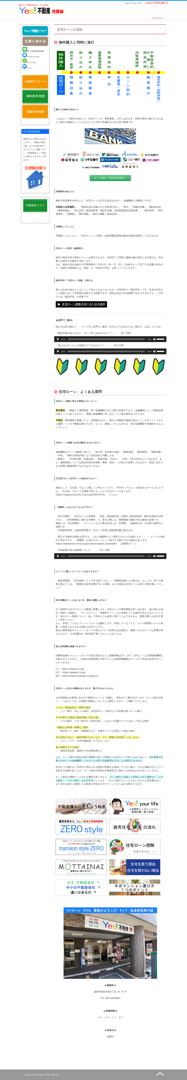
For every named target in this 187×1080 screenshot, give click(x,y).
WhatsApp (29, 62)
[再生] (58, 339)
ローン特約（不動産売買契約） (110, 178)
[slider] (106, 339)
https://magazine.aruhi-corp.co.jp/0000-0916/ (80, 494)
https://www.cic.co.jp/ (73, 668)
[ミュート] (154, 339)
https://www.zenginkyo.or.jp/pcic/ (80, 675)
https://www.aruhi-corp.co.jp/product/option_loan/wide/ (86, 543)
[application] (110, 339)
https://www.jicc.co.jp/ (74, 672)
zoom (27, 68)
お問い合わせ (157, 18)
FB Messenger (31, 56)
